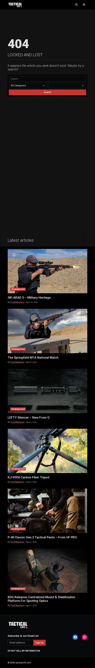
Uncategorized (18, 289)
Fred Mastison (17, 302)
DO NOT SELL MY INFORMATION (24, 651)
